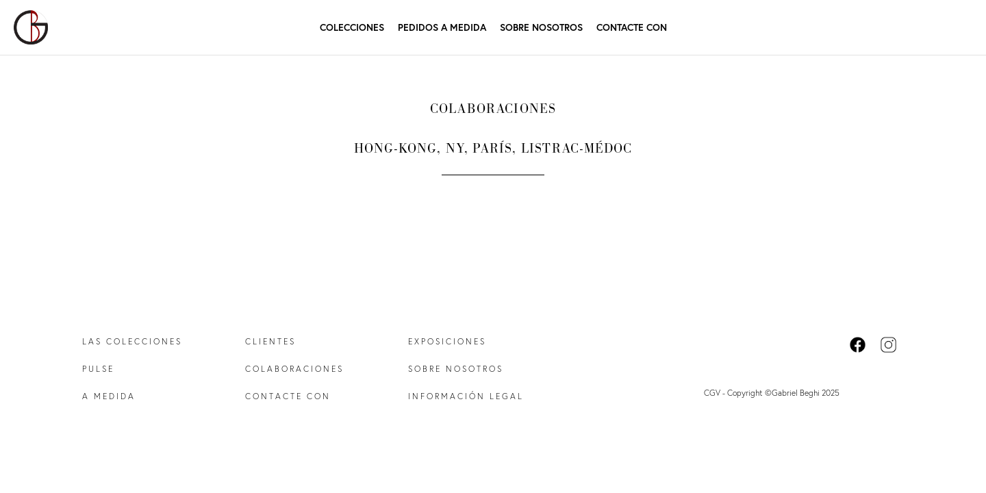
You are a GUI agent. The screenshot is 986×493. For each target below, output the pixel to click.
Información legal (466, 396)
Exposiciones (447, 341)
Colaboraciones (294, 369)
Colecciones (352, 27)
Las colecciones (132, 341)
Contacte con (631, 27)
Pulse (98, 369)
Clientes (270, 341)
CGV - (715, 393)
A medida (109, 396)
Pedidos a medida (442, 27)
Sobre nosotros (541, 27)
